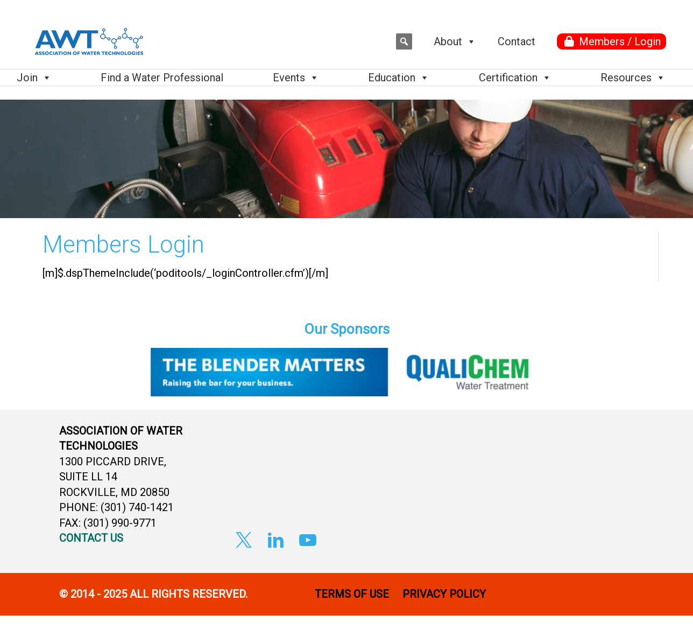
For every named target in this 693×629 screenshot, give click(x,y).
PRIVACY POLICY (445, 594)
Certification (515, 77)
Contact (516, 41)
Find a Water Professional (162, 77)
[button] (404, 41)
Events (296, 77)
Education (398, 77)
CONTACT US (91, 538)
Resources (633, 77)
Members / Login (620, 41)
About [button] (455, 41)
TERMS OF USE (352, 594)
